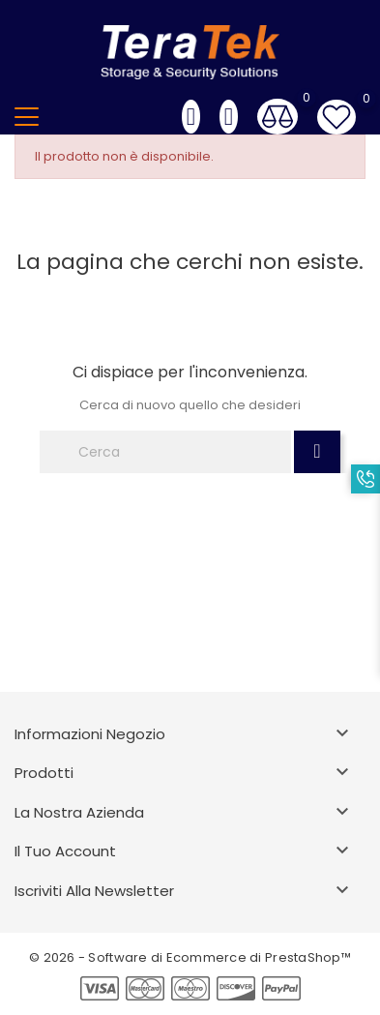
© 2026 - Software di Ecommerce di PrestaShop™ (190, 957)
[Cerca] (165, 452)
